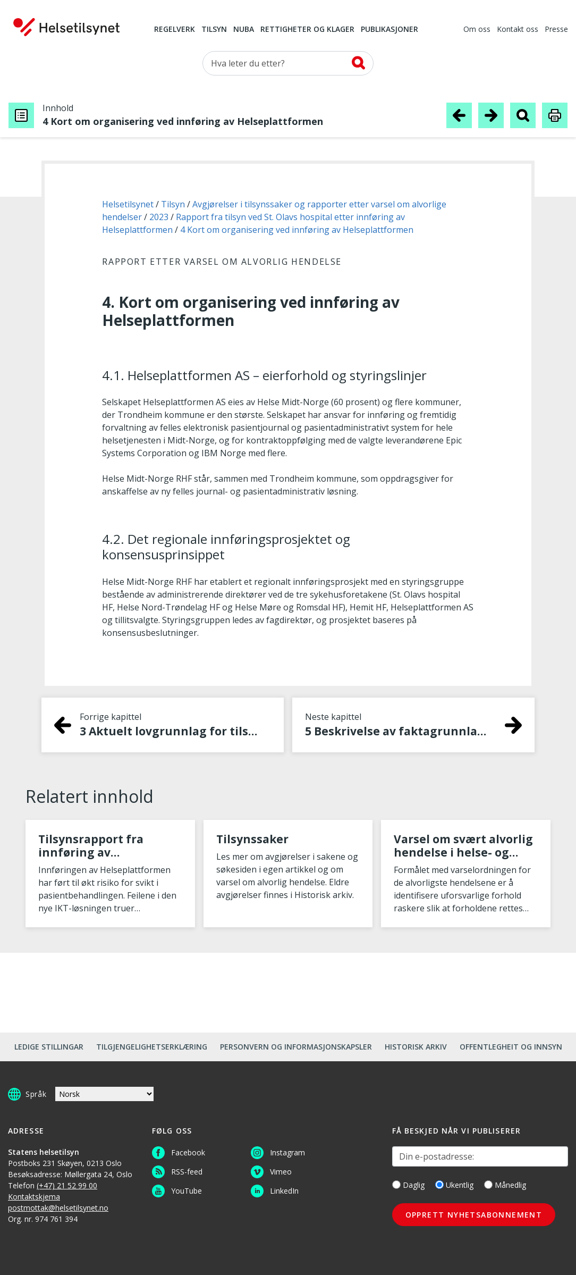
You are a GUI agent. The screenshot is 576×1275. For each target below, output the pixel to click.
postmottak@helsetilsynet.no (58, 1208)
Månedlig (505, 1185)
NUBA (243, 30)
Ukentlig (454, 1185)
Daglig (408, 1185)
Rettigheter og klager (307, 30)
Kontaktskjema (34, 1197)
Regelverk (174, 30)
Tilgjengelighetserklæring (151, 1047)
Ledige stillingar (48, 1047)
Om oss (476, 30)
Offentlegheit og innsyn (511, 1047)
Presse (556, 30)
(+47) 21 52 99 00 (67, 1185)
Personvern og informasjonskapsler (296, 1047)
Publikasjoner (389, 30)
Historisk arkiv (416, 1047)
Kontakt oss (517, 30)
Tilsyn (214, 30)
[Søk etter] (287, 63)
